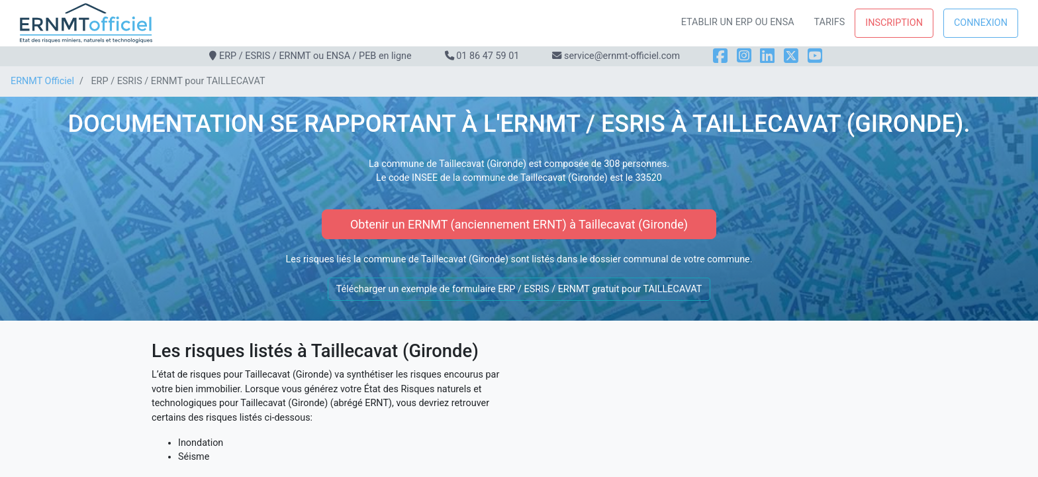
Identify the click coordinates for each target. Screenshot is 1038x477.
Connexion (981, 22)
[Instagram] (744, 56)
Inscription (894, 22)
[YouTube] (815, 56)
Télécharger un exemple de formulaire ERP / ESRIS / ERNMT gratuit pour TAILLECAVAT (519, 289)
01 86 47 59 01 (487, 56)
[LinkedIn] (767, 56)
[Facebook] (720, 56)
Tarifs (829, 22)
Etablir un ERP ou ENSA (737, 22)
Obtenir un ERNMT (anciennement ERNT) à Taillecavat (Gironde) (519, 224)
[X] (791, 56)
